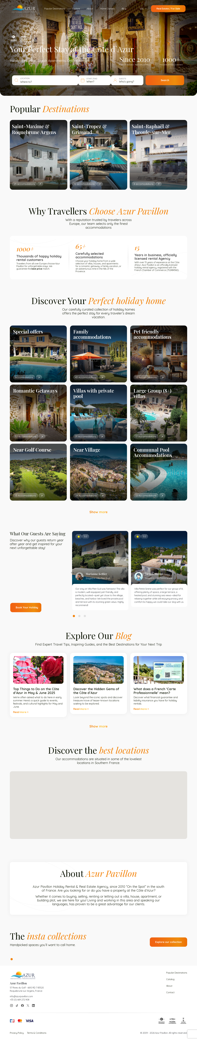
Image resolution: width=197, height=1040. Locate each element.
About (90, 8)
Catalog (170, 979)
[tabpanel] (100, 570)
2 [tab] (79, 616)
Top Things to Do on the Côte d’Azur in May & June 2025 (36, 691)
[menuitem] (143, 8)
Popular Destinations (54, 8)
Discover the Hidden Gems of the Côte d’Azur (96, 691)
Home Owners (107, 8)
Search (165, 80)
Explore (76, 8)
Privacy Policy (17, 1033)
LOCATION (25, 78)
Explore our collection (168, 942)
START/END (91, 79)
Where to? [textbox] (26, 81)
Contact (170, 992)
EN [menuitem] (142, 8)
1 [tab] (74, 616)
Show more (98, 512)
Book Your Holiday (27, 607)
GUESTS (122, 79)
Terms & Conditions (36, 1033)
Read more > (20, 712)
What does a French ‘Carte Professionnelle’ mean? (155, 691)
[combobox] (48, 81)
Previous (72, 572)
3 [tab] (85, 616)
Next (187, 572)
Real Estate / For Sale (168, 8)
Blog (124, 8)
